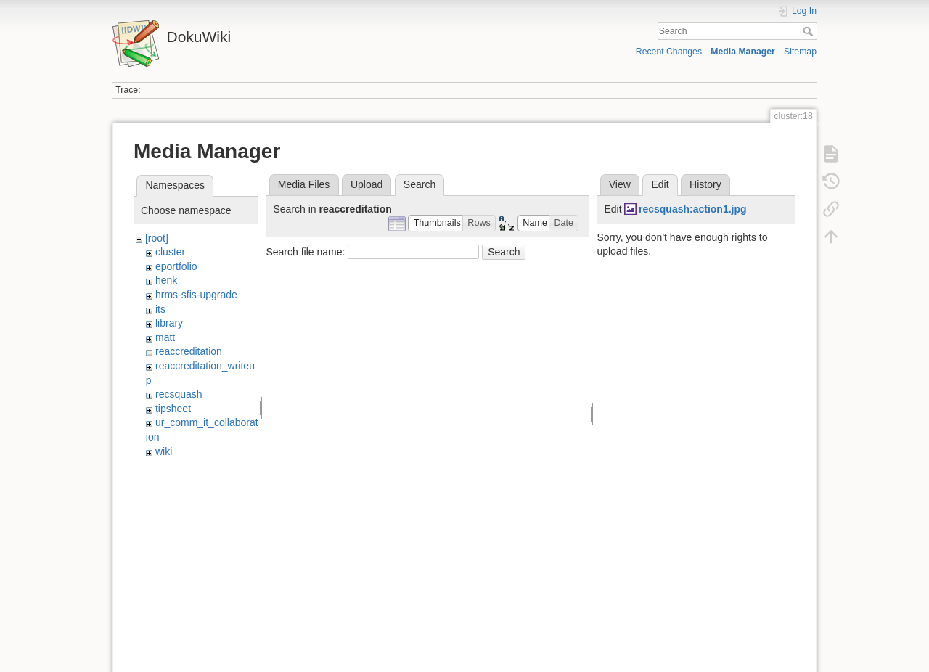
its (160, 309)
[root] (156, 238)
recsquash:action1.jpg (693, 209)
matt (165, 337)
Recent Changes (669, 51)
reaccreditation (188, 351)
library (169, 323)
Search (810, 31)
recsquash (178, 394)
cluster (170, 252)
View (620, 184)
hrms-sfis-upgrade (196, 294)
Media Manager (743, 51)
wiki (163, 451)
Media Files (304, 184)
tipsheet (173, 408)
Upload (366, 184)
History (705, 184)
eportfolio (176, 266)
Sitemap (800, 51)
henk (166, 280)
